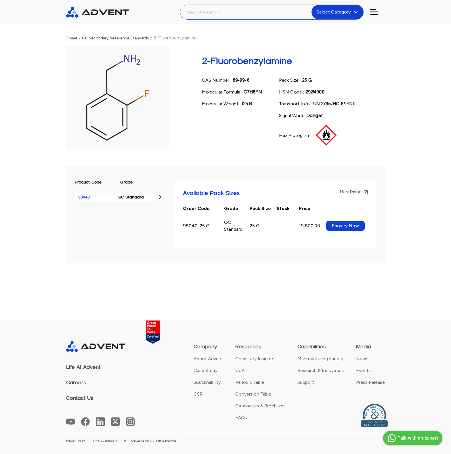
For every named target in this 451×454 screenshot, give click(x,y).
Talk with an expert (412, 438)
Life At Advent (83, 367)
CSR (198, 394)
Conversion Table (253, 394)
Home (71, 38)
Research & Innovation (320, 370)
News (362, 358)
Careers (76, 382)
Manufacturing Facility (320, 358)
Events (363, 370)
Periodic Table (249, 382)
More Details (354, 191)
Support (305, 382)
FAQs (241, 417)
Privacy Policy (75, 440)
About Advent (208, 358)
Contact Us (79, 398)
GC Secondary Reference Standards (115, 38)
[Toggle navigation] (377, 12)
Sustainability (207, 382)
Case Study (205, 370)
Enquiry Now (345, 225)
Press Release (370, 382)
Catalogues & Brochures (260, 406)
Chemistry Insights (254, 358)
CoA (240, 370)
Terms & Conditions (104, 440)
